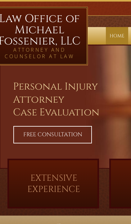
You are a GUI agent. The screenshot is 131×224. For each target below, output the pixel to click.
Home (117, 36)
